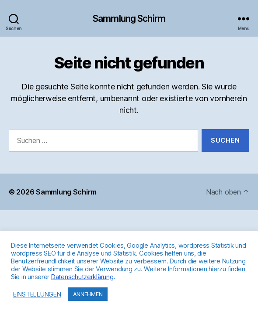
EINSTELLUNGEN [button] (37, 294)
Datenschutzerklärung (82, 277)
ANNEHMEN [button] (88, 293)
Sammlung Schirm (129, 18)
